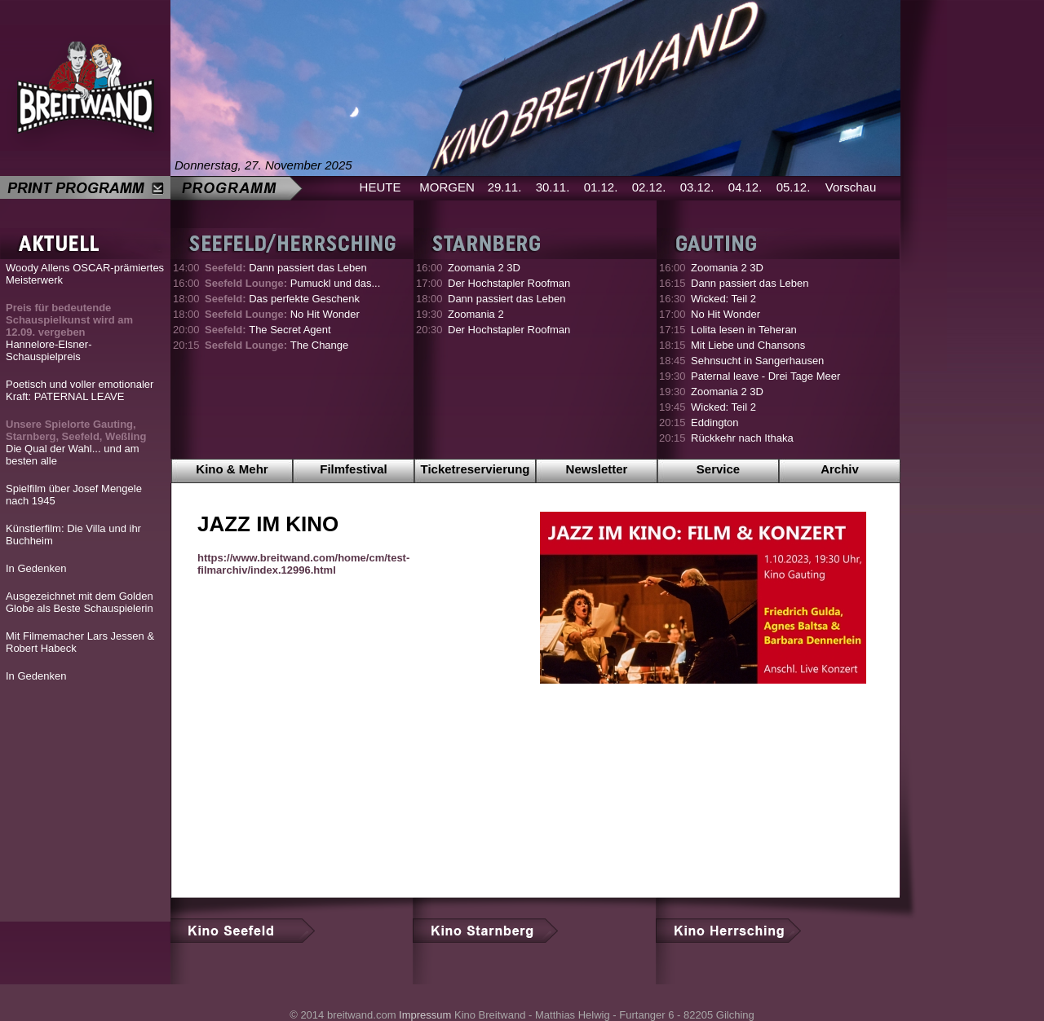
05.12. (793, 187)
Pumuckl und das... (292, 283)
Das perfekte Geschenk (282, 299)
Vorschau (851, 187)
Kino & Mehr (232, 469)
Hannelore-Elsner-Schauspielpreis (69, 332)
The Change (276, 345)
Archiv (840, 469)
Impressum (425, 1015)
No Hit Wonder (282, 314)
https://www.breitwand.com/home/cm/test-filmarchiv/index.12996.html (303, 564)
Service (718, 469)
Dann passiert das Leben (286, 268)
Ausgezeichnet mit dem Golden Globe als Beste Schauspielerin (79, 602)
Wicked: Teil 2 (723, 299)
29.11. (505, 187)
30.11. (553, 187)
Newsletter (597, 469)
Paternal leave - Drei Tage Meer (765, 376)
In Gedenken (36, 568)
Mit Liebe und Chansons (748, 345)
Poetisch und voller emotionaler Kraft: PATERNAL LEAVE (79, 390)
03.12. (697, 187)
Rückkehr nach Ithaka (742, 438)
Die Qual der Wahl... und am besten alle (76, 442)
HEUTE (380, 187)
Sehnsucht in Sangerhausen (757, 360)
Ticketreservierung (475, 469)
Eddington (715, 422)
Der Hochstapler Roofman (509, 283)
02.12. (649, 187)
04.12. (745, 187)
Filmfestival (353, 469)
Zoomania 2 (476, 314)
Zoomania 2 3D (484, 268)
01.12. (601, 187)
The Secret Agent (268, 329)
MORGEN (447, 187)
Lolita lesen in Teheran (744, 329)
